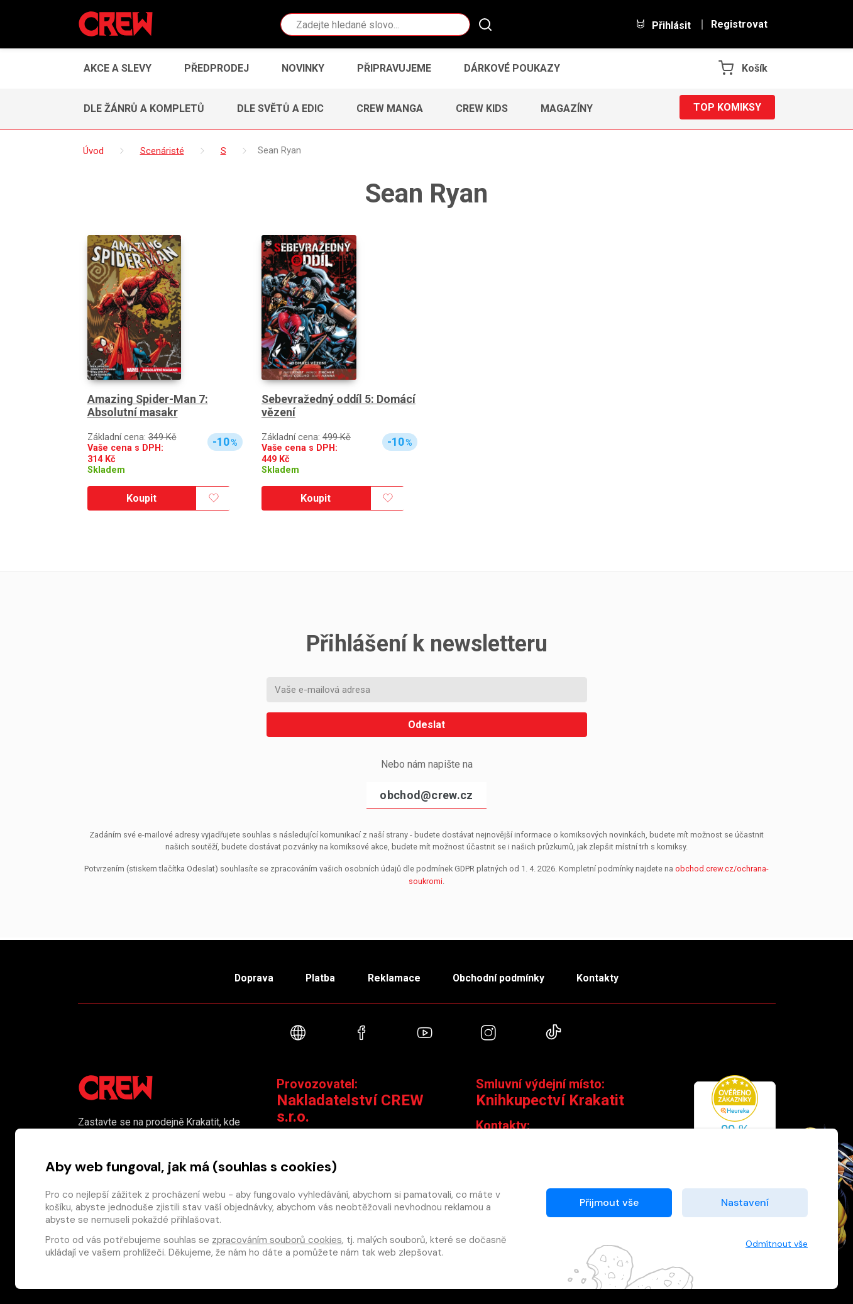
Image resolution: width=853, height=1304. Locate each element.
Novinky (303, 68)
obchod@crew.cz (426, 795)
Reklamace (394, 975)
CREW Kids (482, 108)
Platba (318, 975)
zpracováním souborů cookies (277, 1240)
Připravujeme (394, 68)
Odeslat (426, 725)
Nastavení (745, 1202)
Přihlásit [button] (663, 25)
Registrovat (739, 24)
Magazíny (567, 108)
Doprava (248, 975)
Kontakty (604, 975)
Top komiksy (727, 108)
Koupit (141, 498)
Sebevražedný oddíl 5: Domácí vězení (319, 405)
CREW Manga (389, 108)
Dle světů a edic (280, 108)
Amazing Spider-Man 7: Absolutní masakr (148, 405)
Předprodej (216, 68)
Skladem (106, 470)
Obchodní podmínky (502, 975)
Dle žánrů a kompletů (144, 108)
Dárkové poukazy (512, 68)
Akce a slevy (117, 68)
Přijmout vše (609, 1202)
